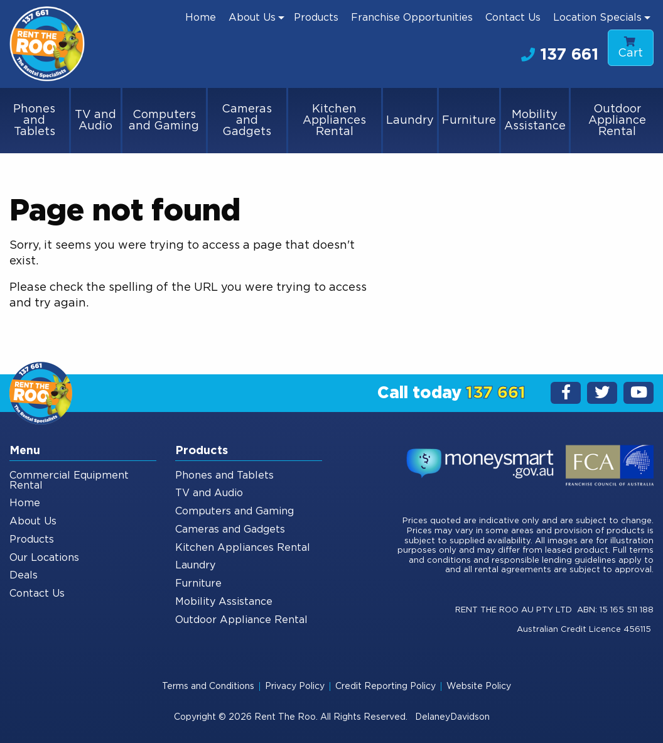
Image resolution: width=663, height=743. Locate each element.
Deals (23, 575)
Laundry (410, 120)
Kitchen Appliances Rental (334, 121)
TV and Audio (95, 120)
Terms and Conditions (208, 686)
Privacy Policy (295, 686)
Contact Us (513, 18)
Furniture (469, 120)
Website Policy (478, 686)
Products (316, 18)
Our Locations (44, 558)
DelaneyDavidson (452, 717)
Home (200, 18)
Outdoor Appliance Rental (617, 121)
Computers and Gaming (164, 120)
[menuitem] (200, 17)
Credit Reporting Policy (385, 686)
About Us (252, 18)
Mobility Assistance (535, 120)
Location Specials (597, 18)
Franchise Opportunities (412, 18)
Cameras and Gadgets (247, 121)
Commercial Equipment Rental (69, 480)
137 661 (559, 54)
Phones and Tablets (34, 121)
